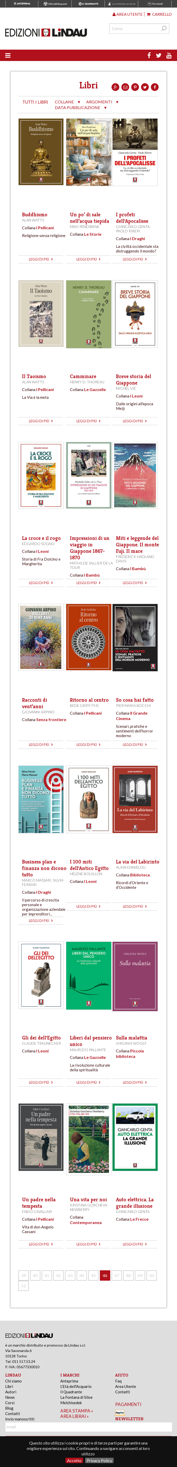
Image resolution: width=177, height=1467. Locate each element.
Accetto (74, 1460)
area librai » (74, 1416)
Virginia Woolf (131, 1043)
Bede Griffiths (84, 705)
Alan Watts (33, 220)
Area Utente (125, 1386)
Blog (9, 1408)
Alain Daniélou (130, 867)
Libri (9, 1386)
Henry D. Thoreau (87, 382)
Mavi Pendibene (84, 226)
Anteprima (69, 1381)
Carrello (159, 14)
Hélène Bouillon (86, 874)
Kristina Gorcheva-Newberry (89, 1207)
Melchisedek (71, 1402)
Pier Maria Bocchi (133, 705)
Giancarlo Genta (133, 226)
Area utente (128, 14)
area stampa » (76, 1410)
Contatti (12, 1413)
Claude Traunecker (41, 1043)
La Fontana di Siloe (76, 1397)
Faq (118, 1381)
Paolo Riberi (128, 231)
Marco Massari (36, 880)
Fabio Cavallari (37, 1211)
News (10, 1397)
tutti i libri (35, 102)
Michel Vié (126, 388)
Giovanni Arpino (38, 712)
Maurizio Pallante (88, 1050)
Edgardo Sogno (38, 543)
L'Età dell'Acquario (76, 1386)
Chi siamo (13, 1381)
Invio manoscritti (19, 1419)
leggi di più (41, 259)
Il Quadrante (71, 1391)
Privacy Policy (99, 1460)
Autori (10, 1391)
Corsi (9, 1402)
